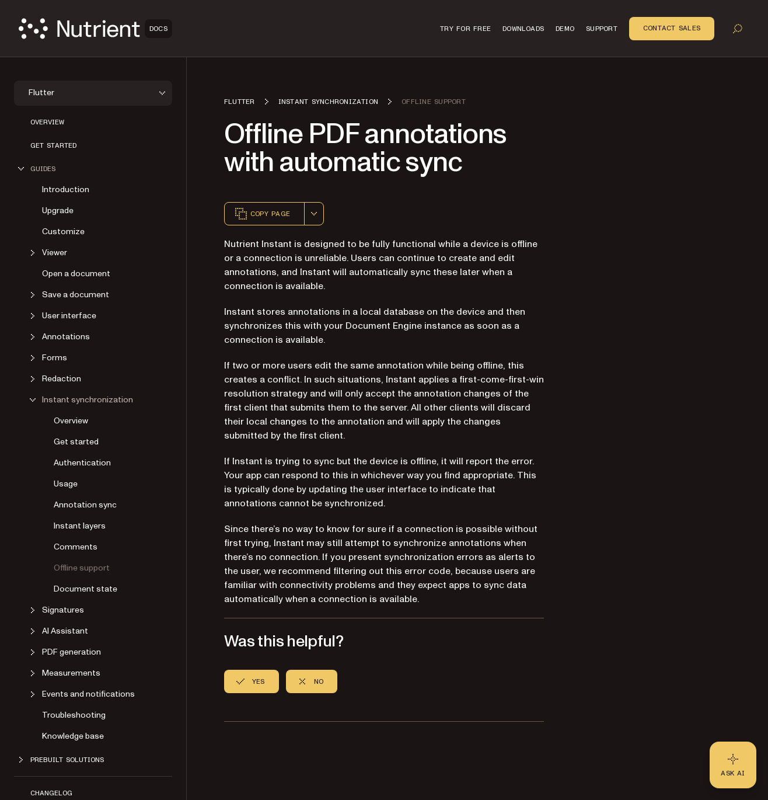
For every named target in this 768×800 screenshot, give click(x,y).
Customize (63, 231)
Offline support (82, 567)
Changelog (51, 792)
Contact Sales (671, 28)
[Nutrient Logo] (95, 28)
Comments (75, 546)
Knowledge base (73, 736)
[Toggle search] (737, 28)
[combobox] (314, 213)
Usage (66, 483)
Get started (53, 145)
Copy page (262, 214)
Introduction (65, 189)
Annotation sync (85, 504)
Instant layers (80, 525)
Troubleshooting (74, 715)
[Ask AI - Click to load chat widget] (733, 765)
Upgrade (58, 210)
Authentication (82, 462)
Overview (47, 122)
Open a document (76, 273)
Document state (85, 588)
